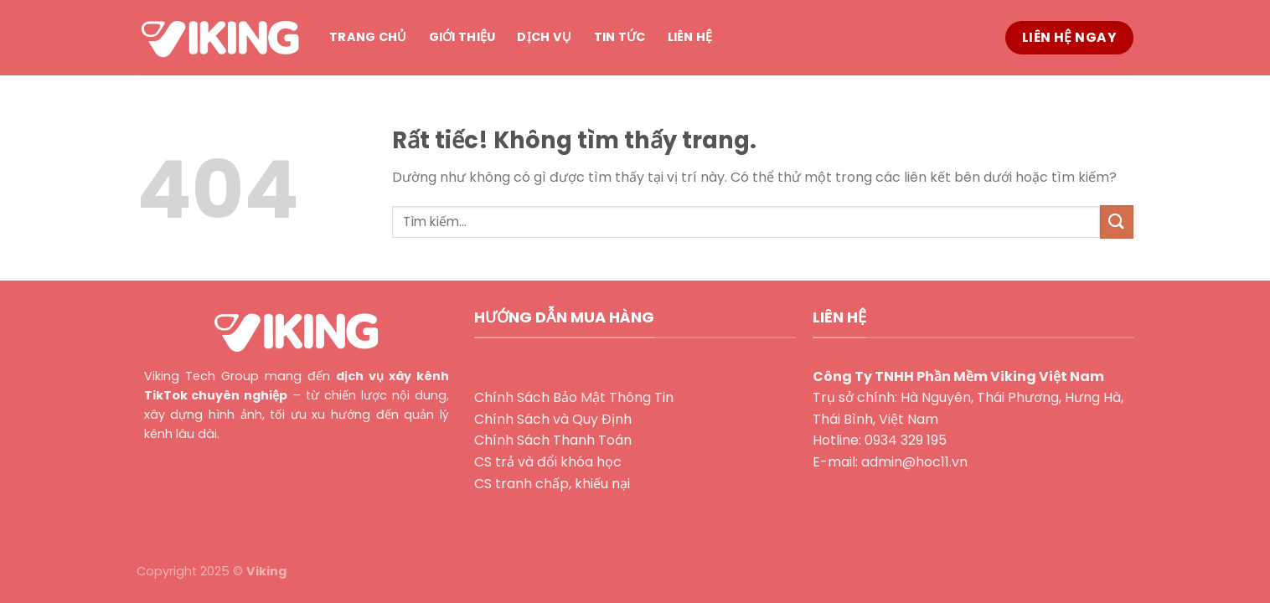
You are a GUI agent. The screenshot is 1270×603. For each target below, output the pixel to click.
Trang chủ (368, 36)
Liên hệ (690, 36)
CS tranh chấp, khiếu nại (552, 483)
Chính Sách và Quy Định (553, 419)
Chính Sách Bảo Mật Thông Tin (574, 397)
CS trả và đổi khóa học (548, 462)
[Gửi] (1116, 221)
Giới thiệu (462, 36)
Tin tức (620, 36)
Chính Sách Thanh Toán (553, 440)
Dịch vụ (544, 36)
